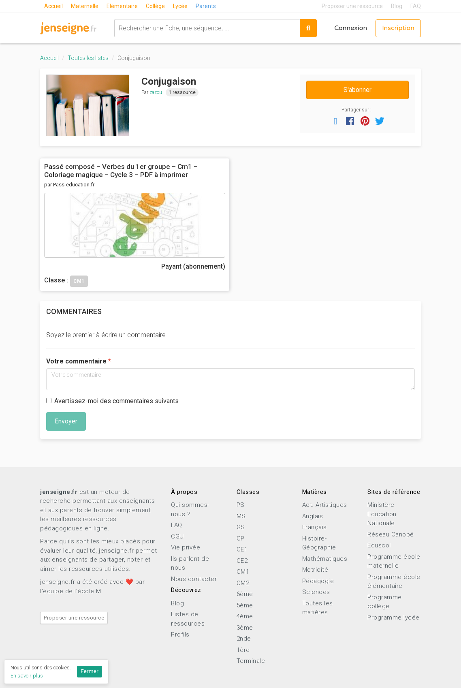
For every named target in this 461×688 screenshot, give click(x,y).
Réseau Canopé (390, 534)
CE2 (242, 560)
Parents (206, 6)
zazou (155, 92)
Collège (155, 6)
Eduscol (379, 545)
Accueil (53, 6)
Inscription (398, 28)
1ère (243, 650)
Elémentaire (122, 6)
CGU (177, 536)
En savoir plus (27, 676)
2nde (244, 638)
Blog (396, 6)
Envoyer (66, 421)
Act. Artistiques (324, 505)
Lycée (180, 6)
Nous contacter (194, 579)
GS (241, 527)
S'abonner (357, 90)
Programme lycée (393, 617)
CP (241, 538)
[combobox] (207, 28)
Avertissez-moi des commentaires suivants (112, 401)
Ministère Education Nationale (382, 514)
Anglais (312, 516)
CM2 (243, 583)
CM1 (243, 571)
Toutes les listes (88, 58)
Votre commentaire (76, 361)
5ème (245, 605)
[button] (335, 121)
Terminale (251, 660)
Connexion (350, 28)
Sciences (316, 592)
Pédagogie (318, 581)
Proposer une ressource (352, 6)
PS (241, 505)
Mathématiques (325, 558)
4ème (245, 616)
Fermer (89, 671)
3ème (245, 627)
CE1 (242, 549)
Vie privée (185, 547)
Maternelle (84, 6)
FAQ (415, 6)
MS (241, 516)
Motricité (315, 569)
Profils (180, 634)
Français (314, 527)
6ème (245, 594)
